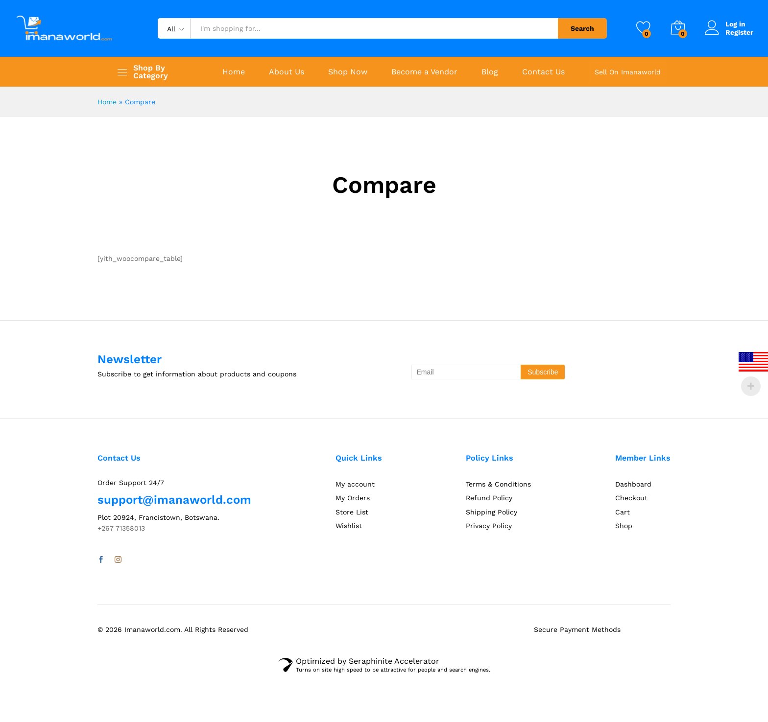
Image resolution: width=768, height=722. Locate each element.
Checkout (631, 498)
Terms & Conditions (498, 484)
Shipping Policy (491, 512)
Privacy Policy (489, 526)
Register (739, 32)
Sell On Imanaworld (628, 72)
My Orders (353, 498)
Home (233, 72)
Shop (623, 526)
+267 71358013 (121, 528)
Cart (622, 512)
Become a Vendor (424, 72)
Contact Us (543, 72)
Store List (352, 512)
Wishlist (349, 526)
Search (582, 28)
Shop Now (347, 72)
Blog (489, 72)
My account (355, 484)
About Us (286, 72)
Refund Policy (489, 498)
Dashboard (633, 484)
